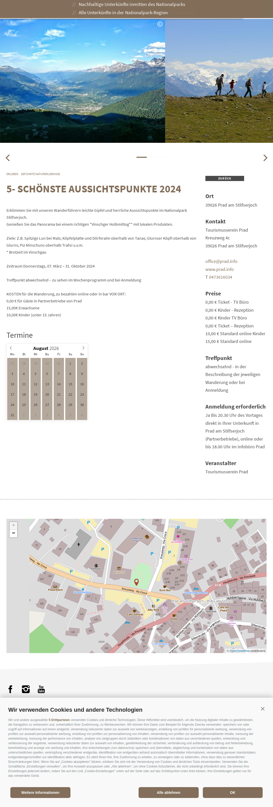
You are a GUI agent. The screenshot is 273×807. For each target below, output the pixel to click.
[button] (263, 709)
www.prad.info (219, 269)
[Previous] (8, 157)
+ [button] (13, 526)
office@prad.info (221, 261)
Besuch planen (198, 10)
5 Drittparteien (59, 720)
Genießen (160, 10)
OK (232, 792)
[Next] (264, 157)
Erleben (130, 10)
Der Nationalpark (91, 10)
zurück (224, 178)
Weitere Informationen (40, 792)
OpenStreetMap (240, 650)
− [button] (13, 533)
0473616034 (220, 277)
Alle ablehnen (168, 792)
